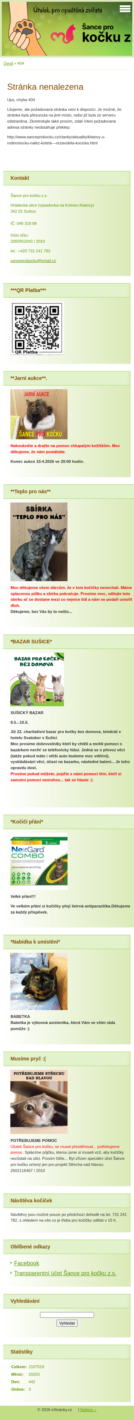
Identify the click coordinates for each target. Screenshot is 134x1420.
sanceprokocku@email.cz (33, 260)
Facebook (26, 1263)
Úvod (8, 63)
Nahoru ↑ (88, 1409)
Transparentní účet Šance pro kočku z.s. (65, 1273)
